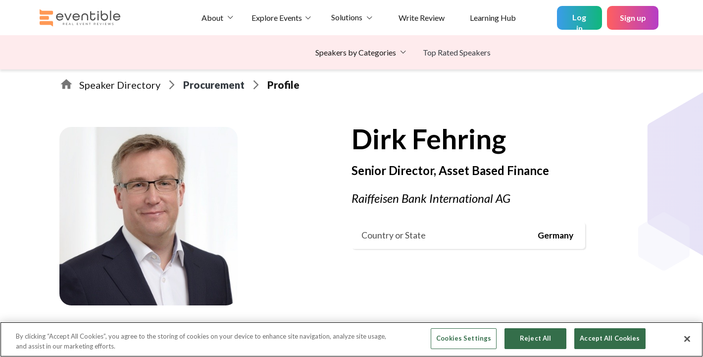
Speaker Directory (119, 85)
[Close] (687, 339)
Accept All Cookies (610, 338)
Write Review (422, 17)
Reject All (535, 338)
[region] (351, 339)
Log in (579, 21)
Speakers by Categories (355, 52)
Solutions (346, 17)
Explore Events (276, 17)
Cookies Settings (463, 338)
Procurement (214, 85)
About (212, 17)
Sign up (633, 17)
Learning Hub (493, 17)
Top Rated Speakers (457, 52)
